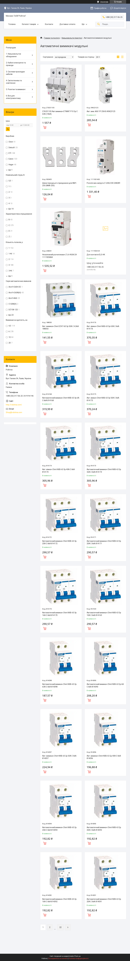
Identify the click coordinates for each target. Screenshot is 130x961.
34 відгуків (104, 2)
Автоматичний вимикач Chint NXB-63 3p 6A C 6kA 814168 (60, 399)
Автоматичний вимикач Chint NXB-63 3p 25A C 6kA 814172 (59, 542)
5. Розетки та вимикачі (15, 89)
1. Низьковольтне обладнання (13, 55)
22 (60, 927)
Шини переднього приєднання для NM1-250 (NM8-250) (59, 184)
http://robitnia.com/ (14, 405)
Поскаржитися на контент (57, 958)
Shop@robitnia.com (14, 412)
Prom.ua (77, 956)
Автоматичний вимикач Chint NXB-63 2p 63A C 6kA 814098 (59, 685)
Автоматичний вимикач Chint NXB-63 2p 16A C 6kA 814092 (59, 900)
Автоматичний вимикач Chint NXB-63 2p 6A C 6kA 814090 (105, 685)
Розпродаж (11, 48)
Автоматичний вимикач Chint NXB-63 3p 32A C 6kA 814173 (104, 470)
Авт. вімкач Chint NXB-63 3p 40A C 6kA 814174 (58, 470)
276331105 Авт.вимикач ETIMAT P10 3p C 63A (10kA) (60, 112)
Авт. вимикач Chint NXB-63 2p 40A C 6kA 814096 (104, 757)
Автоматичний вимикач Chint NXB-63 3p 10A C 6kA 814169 (104, 614)
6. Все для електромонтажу (13, 97)
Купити (44, 127)
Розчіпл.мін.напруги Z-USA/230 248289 (103, 183)
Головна (11, 24)
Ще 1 (10, 170)
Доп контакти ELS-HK (96, 255)
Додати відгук (120, 8)
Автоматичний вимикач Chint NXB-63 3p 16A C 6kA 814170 (59, 614)
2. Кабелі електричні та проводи (16, 64)
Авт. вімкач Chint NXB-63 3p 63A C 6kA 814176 (103, 327)
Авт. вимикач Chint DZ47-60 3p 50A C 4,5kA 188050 (60, 327)
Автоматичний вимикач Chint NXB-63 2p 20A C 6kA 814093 (104, 828)
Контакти (49, 24)
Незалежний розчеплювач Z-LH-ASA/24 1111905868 (59, 256)
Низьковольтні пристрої (72, 38)
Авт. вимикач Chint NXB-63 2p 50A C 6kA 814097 (59, 757)
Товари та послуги (52, 38)
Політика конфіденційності (79, 958)
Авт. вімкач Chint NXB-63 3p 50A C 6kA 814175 (103, 399)
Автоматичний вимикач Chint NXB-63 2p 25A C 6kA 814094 (59, 828)
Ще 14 (11, 209)
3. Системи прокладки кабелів (15, 73)
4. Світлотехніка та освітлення (14, 81)
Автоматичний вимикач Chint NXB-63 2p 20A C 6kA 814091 (104, 900)
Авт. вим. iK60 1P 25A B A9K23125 (101, 111)
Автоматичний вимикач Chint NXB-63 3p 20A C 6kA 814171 (104, 542)
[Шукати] (98, 24)
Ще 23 (11, 315)
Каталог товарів (29, 24)
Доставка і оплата (67, 24)
